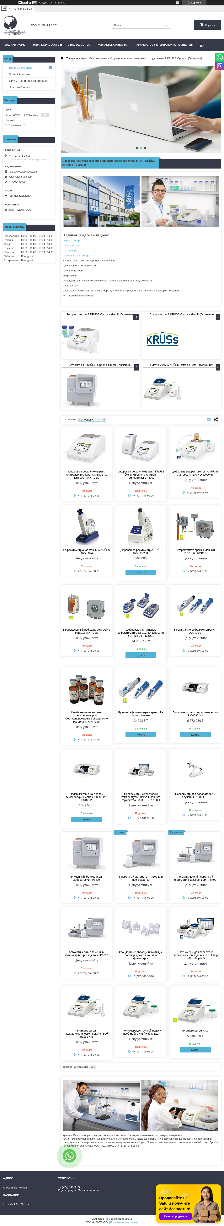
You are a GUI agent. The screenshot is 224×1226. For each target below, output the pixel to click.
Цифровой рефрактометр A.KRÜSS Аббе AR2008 (141, 551)
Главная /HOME (14, 44)
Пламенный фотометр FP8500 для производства (141, 878)
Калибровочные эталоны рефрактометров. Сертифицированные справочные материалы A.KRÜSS (86, 717)
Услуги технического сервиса (28, 80)
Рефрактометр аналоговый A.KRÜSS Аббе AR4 (86, 551)
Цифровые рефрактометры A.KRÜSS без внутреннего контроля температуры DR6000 (140, 474)
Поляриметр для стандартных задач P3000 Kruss (195, 714)
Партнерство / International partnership (164, 44)
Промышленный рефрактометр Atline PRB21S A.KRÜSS (86, 631)
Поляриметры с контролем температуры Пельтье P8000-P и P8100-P (86, 797)
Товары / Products (20, 67)
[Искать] (166, 25)
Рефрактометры (72, 240)
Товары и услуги (76, 58)
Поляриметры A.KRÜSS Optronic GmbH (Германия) (182, 314)
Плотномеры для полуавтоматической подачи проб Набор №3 (87, 1033)
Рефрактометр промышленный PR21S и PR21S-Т (195, 551)
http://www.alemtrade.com (23, 171)
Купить (141, 572)
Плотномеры (70, 250)
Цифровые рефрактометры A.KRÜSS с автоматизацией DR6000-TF (195, 473)
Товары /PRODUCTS (46, 44)
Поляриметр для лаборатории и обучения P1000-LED (195, 795)
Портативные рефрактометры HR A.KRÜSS (195, 631)
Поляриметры (71, 245)
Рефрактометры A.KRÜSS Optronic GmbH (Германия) (100, 314)
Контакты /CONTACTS (112, 44)
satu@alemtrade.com (20, 176)
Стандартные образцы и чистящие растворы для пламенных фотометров (141, 955)
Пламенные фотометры (76, 255)
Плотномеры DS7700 (195, 1030)
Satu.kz (128, 1219)
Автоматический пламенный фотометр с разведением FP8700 (195, 878)
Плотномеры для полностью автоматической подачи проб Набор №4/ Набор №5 (195, 955)
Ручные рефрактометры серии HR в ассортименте (141, 714)
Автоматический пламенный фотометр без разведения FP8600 (86, 954)
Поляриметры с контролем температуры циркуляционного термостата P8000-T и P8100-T (140, 797)
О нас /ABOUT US (78, 44)
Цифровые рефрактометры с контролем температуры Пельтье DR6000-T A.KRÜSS (86, 474)
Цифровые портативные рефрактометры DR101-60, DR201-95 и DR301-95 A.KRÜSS (140, 632)
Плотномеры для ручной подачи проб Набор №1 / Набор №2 (141, 1032)
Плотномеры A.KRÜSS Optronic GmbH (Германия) (181, 364)
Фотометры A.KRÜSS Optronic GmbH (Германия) (100, 364)
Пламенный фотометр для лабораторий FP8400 (86, 878)
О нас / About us (19, 74)
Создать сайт (46, 2)
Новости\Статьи (19, 87)
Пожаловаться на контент (124, 1222)
